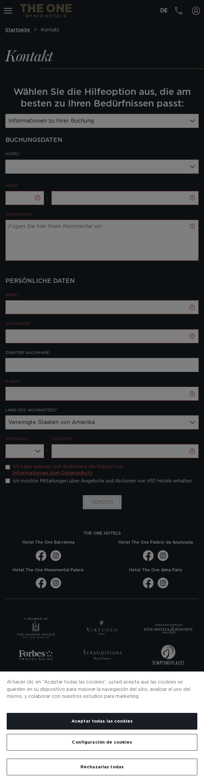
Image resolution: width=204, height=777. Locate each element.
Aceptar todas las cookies (102, 721)
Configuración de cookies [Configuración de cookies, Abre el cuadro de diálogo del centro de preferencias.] (102, 742)
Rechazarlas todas (102, 766)
